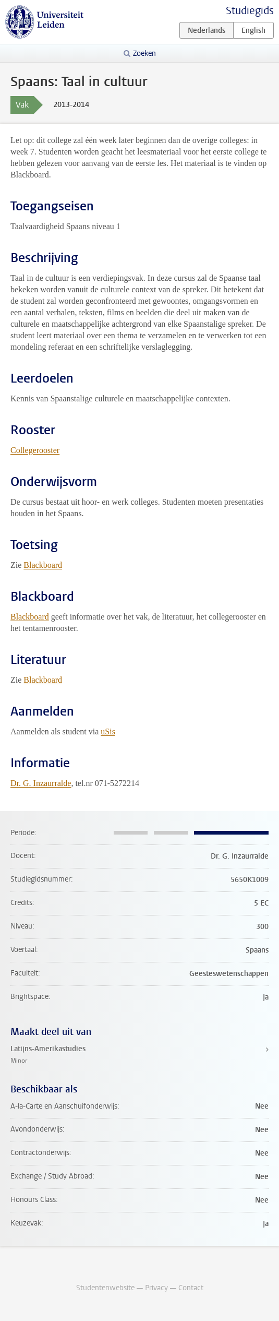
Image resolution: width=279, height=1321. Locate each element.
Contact (190, 1288)
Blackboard (42, 565)
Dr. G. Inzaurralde (40, 783)
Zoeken (144, 53)
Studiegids (250, 11)
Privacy (156, 1288)
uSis (108, 731)
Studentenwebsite (105, 1288)
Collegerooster (34, 450)
